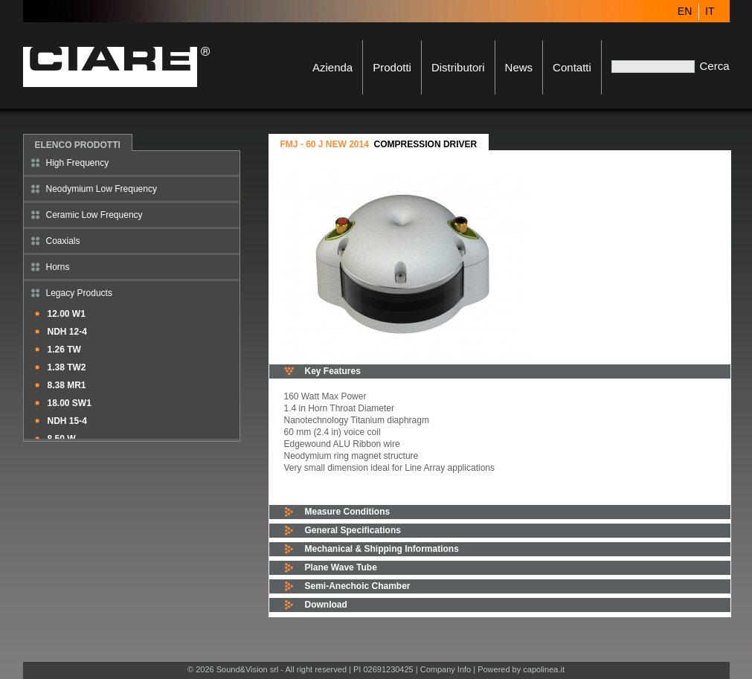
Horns (58, 267)
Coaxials (63, 241)
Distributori (458, 67)
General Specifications (353, 530)
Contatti (572, 67)
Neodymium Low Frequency (101, 189)
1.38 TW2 (67, 367)
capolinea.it (544, 669)
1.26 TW (64, 349)
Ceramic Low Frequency (94, 215)
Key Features (333, 371)
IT (709, 11)
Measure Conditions (348, 511)
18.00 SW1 (69, 403)
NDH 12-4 (67, 331)
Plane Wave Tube (341, 567)
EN (685, 11)
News (519, 67)
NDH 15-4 (67, 421)
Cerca (714, 65)
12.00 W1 (67, 314)
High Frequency (77, 163)
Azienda (332, 67)
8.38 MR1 (67, 385)
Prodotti (392, 67)
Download (326, 604)
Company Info (445, 669)
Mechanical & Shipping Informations (382, 549)
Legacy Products (79, 293)
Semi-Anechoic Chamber (358, 586)
